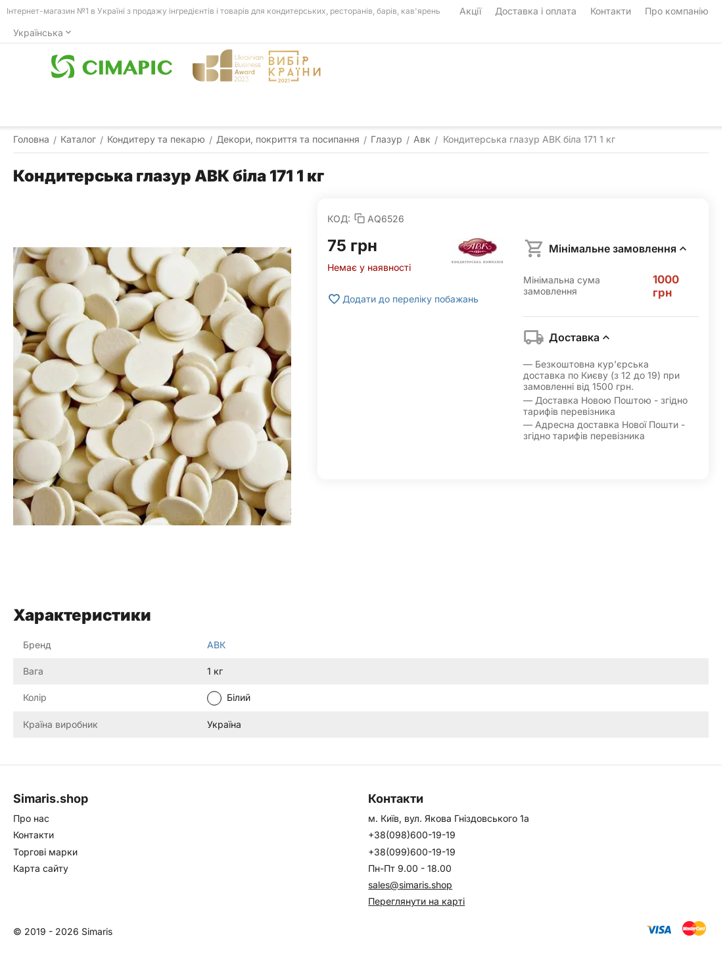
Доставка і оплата (535, 10)
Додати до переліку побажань (403, 299)
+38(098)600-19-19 (412, 834)
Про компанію (677, 10)
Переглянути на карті (416, 901)
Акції (470, 10)
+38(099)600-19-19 (412, 851)
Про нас (31, 818)
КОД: (338, 218)
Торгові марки (45, 851)
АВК (216, 644)
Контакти (610, 10)
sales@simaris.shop (410, 884)
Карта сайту (40, 868)
